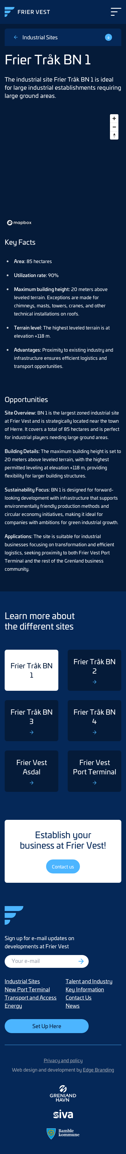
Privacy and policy (63, 1060)
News (73, 1005)
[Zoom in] (114, 118)
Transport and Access (31, 997)
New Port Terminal (27, 989)
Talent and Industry (89, 981)
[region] (63, 169)
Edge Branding (98, 1069)
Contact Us (79, 997)
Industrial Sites (36, 37)
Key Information (85, 989)
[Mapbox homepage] (19, 222)
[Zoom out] (114, 127)
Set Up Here (46, 1026)
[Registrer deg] (82, 961)
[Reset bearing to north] (114, 135)
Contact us (63, 866)
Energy (13, 1005)
